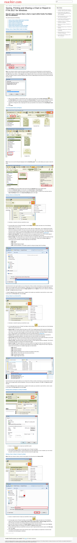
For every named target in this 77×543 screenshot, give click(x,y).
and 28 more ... (61, 37)
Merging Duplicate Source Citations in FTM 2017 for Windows (64, 33)
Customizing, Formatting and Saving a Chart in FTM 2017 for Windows (64, 19)
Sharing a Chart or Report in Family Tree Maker (18, 26)
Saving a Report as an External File (16, 24)
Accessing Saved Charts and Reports (16, 21)
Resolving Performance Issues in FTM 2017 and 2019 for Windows (64, 17)
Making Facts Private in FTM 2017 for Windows (64, 25)
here (26, 538)
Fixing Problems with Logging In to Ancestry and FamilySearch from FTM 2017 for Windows (64, 13)
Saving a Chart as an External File (15, 22)
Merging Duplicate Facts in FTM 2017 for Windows (64, 27)
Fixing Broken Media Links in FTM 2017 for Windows (64, 30)
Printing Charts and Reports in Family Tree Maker (18, 25)
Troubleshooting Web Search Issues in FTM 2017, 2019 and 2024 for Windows (64, 10)
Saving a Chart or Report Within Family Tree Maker (19, 20)
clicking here (46, 232)
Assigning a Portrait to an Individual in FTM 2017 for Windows (64, 22)
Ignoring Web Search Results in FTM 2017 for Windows (63, 35)
